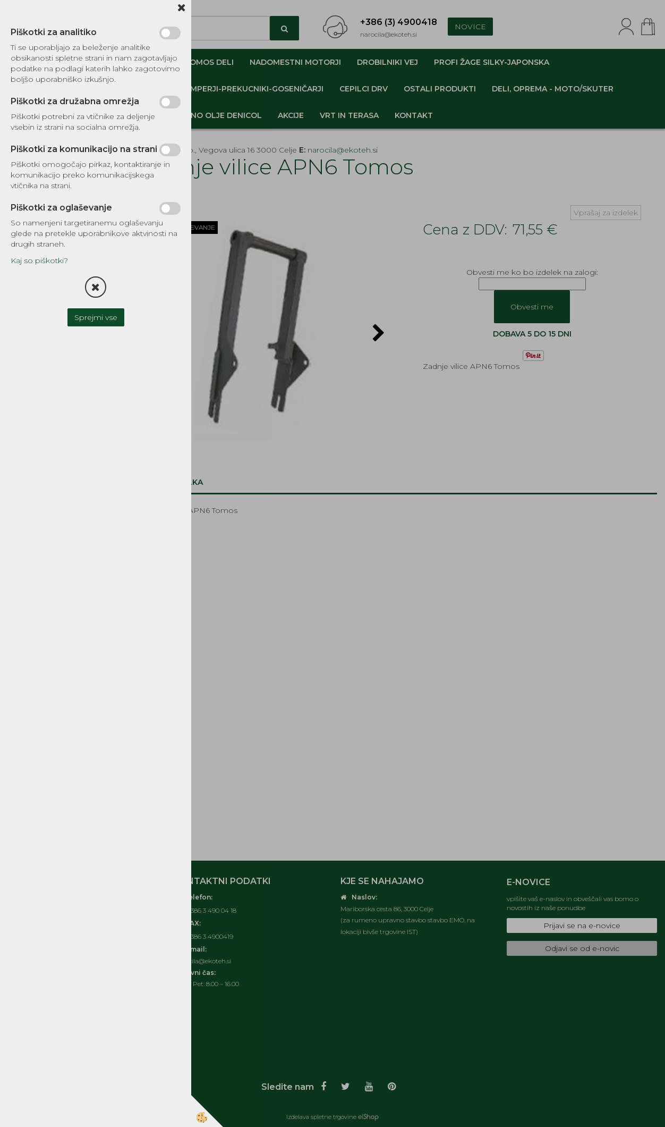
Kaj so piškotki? (39, 260)
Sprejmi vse (95, 317)
